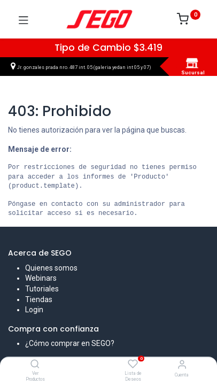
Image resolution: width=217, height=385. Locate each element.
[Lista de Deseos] (132, 364)
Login (34, 309)
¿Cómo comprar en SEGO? (69, 343)
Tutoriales (42, 288)
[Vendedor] (182, 364)
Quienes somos (51, 268)
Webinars (41, 278)
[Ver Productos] (35, 364)
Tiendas (38, 299)
